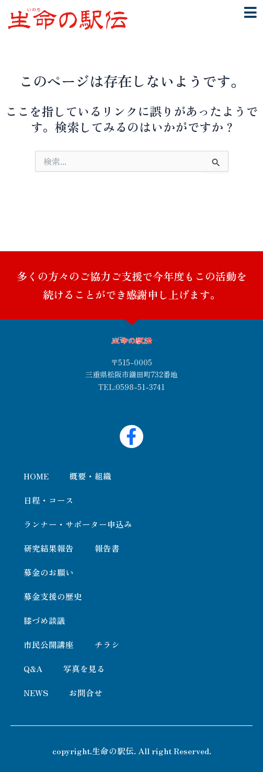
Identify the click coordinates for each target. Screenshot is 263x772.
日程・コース (49, 500)
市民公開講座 (49, 644)
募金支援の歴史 (53, 596)
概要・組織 (90, 476)
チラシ (107, 644)
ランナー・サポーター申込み (78, 524)
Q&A (33, 668)
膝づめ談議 (44, 620)
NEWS (36, 692)
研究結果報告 (49, 548)
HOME (36, 476)
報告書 (107, 548)
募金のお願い (49, 572)
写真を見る (84, 668)
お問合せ (85, 692)
